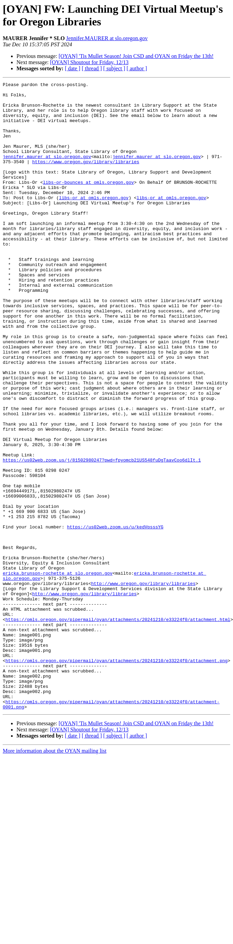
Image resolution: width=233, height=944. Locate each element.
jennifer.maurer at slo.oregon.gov (47, 172)
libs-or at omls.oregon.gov (94, 221)
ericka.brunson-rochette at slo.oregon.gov (58, 672)
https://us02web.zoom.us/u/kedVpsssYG (115, 616)
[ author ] (137, 68)
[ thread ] (92, 68)
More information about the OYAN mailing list (54, 876)
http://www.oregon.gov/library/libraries (143, 684)
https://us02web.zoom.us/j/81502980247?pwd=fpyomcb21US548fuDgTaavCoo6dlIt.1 (102, 536)
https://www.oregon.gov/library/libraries (85, 178)
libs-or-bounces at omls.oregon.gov (88, 203)
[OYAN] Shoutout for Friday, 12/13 (89, 62)
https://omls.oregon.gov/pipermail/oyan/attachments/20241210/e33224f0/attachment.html (117, 727)
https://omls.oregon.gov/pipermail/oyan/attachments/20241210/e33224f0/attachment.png (116, 777)
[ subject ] (114, 68)
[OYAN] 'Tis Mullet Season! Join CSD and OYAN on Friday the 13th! (136, 56)
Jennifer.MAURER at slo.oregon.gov (107, 38)
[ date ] (72, 68)
